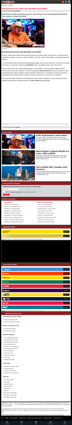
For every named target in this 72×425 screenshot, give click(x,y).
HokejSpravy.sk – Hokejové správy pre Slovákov (14, 221)
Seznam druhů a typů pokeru (9, 355)
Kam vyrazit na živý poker (9, 379)
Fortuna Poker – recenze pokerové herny (12, 321)
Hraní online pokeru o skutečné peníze (11, 372)
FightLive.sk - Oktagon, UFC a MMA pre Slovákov (14, 219)
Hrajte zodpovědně (5, 408)
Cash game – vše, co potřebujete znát (11, 346)
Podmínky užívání (22, 417)
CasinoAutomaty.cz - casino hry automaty (46, 213)
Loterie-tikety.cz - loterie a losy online (45, 210)
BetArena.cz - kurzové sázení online (11, 204)
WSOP (43, 65)
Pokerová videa (7, 357)
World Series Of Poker (32, 63)
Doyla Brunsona (27, 68)
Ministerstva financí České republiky (53, 402)
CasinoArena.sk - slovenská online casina (46, 219)
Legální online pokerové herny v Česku (11, 366)
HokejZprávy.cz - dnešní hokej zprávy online (13, 210)
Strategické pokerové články (9, 359)
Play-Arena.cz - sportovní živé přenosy (45, 215)
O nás (2, 417)
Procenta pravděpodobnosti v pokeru (11, 342)
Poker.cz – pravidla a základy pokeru (45, 204)
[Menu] (69, 2)
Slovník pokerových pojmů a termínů (11, 348)
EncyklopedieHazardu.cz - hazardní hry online (47, 208)
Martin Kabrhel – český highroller (10, 397)
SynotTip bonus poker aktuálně (10, 328)
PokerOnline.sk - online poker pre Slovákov (46, 221)
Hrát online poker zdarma (9, 368)
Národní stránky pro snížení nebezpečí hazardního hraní (53, 414)
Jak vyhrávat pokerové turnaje (9, 344)
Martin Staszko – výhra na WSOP (10, 394)
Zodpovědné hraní (53, 404)
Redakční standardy (13, 417)
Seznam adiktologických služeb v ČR (29, 414)
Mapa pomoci (39, 414)
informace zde (26, 410)
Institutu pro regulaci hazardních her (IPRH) (29, 404)
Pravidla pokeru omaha (8, 352)
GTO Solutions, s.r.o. (58, 417)
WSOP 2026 (6, 390)
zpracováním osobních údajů (16, 192)
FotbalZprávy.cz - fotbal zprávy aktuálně (12, 208)
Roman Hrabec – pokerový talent (10, 392)
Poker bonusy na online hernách (10, 370)
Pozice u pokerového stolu (9, 350)
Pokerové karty (7, 381)
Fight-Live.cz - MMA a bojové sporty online (13, 206)
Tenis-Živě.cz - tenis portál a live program (12, 213)
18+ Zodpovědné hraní (47, 417)
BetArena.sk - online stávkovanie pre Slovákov (13, 217)
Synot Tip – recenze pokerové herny (11, 319)
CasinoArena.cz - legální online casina (45, 206)
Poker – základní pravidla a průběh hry (11, 337)
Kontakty (6, 417)
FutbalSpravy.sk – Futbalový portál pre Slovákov (47, 217)
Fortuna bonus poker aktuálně (9, 330)
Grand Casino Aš (7, 388)
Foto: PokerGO (4, 48)
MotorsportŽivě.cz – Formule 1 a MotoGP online (14, 215)
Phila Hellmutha (45, 80)
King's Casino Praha (8, 386)
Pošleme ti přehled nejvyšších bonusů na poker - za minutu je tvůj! (22, 186)
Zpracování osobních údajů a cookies (34, 417)
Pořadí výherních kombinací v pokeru (11, 339)
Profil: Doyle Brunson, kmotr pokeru (51, 135)
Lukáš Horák (17, 10)
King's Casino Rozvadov (8, 384)
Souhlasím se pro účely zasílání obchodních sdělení (21, 192)
